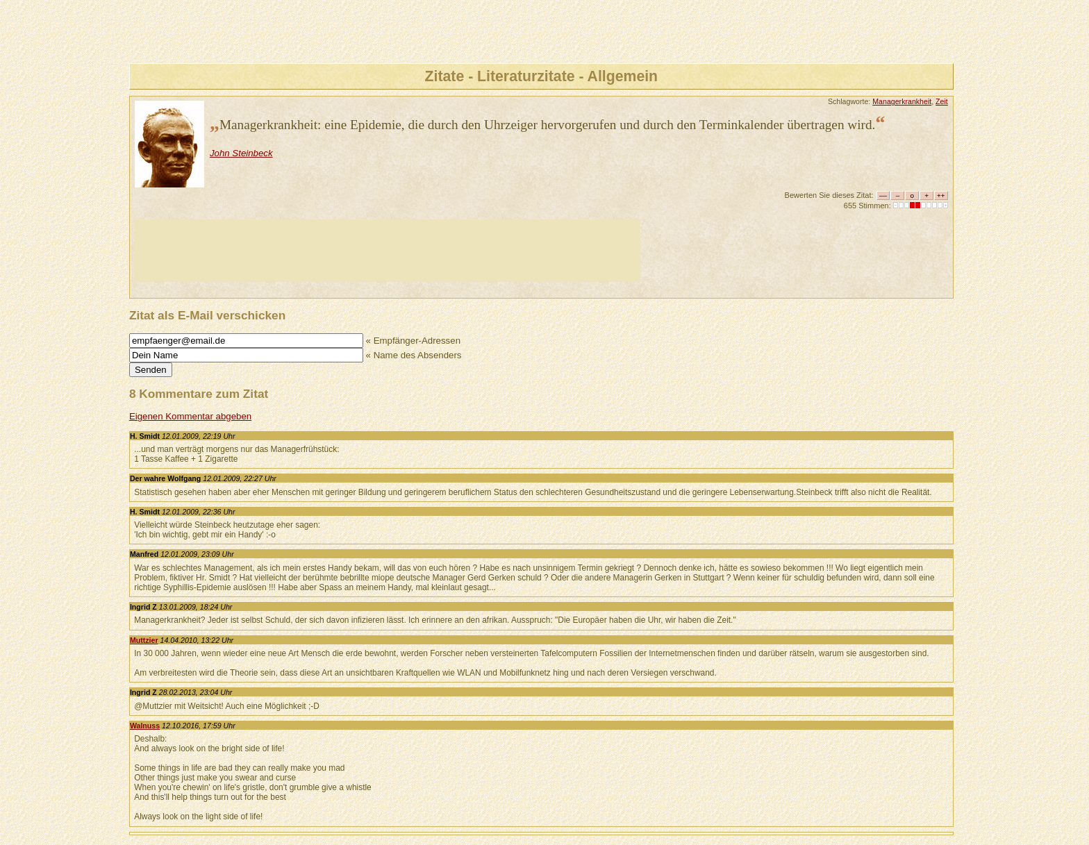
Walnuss (145, 725)
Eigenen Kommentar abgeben (190, 416)
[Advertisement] (387, 250)
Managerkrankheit (901, 101)
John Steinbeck (241, 153)
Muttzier (144, 640)
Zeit (942, 101)
